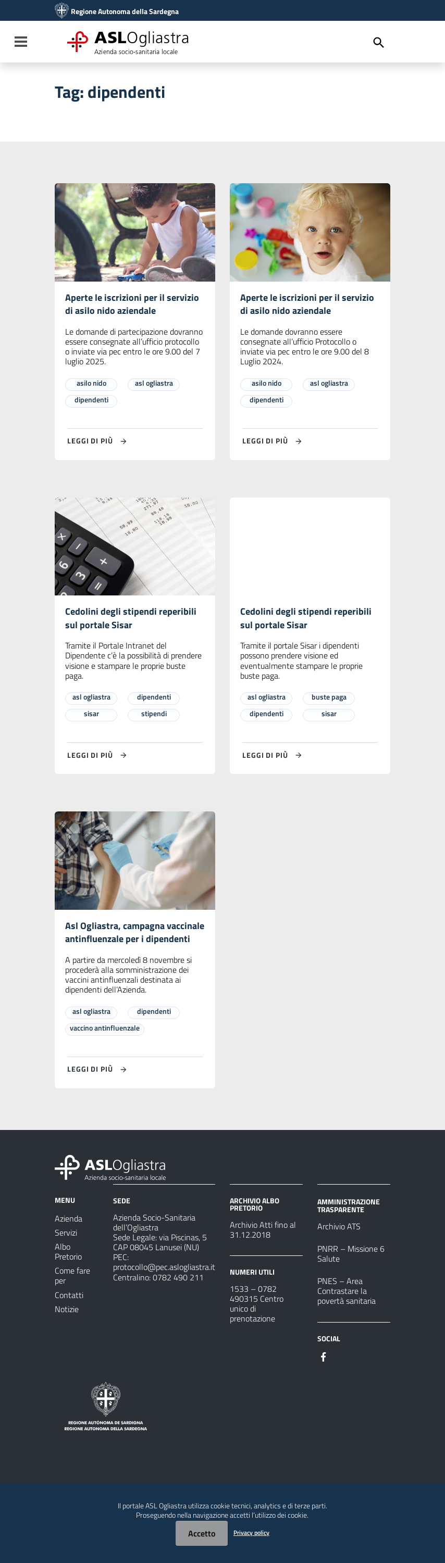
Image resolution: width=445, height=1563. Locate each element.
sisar (91, 718)
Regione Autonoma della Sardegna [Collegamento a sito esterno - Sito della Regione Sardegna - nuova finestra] (125, 11)
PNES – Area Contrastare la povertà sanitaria (346, 1313)
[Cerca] (378, 42)
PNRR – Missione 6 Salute (351, 1276)
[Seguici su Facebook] (323, 1378)
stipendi (154, 718)
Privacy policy (251, 1532)
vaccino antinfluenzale (105, 1050)
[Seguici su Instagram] (342, 1378)
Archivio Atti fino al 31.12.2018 (263, 1252)
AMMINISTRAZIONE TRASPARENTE (348, 1227)
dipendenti (91, 402)
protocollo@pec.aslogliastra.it (164, 1289)
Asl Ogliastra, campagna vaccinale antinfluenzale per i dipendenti (129, 946)
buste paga (329, 701)
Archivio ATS (339, 1248)
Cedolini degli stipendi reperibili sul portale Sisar (135, 621)
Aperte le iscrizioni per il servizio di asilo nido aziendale (132, 305)
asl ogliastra (154, 385)
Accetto (201, 1533)
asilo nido (91, 385)
